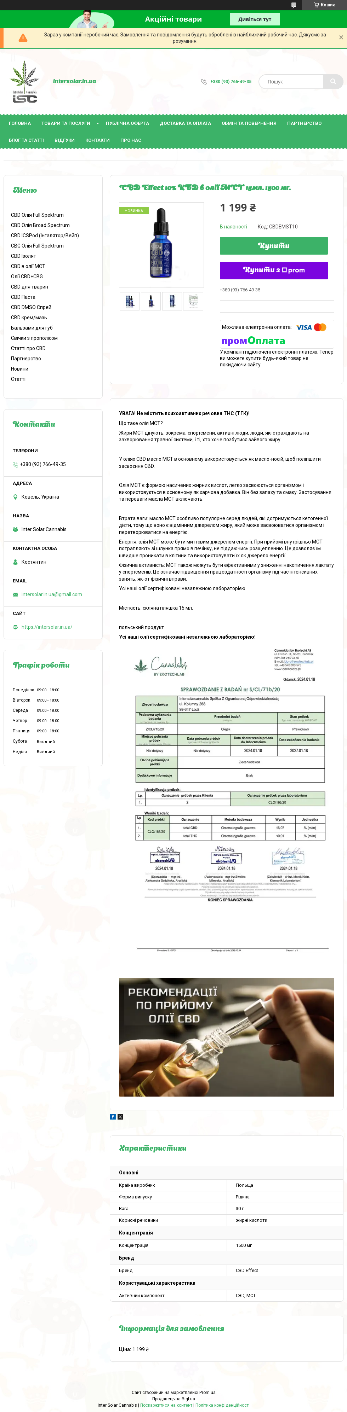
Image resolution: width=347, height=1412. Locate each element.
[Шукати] (333, 81)
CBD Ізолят (23, 256)
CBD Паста (23, 297)
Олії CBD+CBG (27, 276)
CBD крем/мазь (29, 317)
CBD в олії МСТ (28, 266)
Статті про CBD (28, 348)
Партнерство (304, 123)
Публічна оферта (127, 123)
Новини (19, 369)
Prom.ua (207, 1392)
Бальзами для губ (32, 328)
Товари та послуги (65, 123)
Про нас (130, 140)
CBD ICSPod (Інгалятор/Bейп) (45, 235)
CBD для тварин (29, 287)
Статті (18, 379)
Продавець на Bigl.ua (173, 1398)
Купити (274, 246)
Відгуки (65, 140)
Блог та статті (26, 140)
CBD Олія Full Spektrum (37, 215)
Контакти (97, 140)
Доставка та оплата (185, 123)
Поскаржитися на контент (166, 1405)
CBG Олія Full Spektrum (37, 246)
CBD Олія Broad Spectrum (40, 225)
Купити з (274, 270)
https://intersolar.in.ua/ (47, 627)
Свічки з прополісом (34, 338)
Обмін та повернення (249, 123)
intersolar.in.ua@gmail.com (52, 594)
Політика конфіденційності (222, 1405)
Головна (20, 123)
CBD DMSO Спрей (31, 307)
